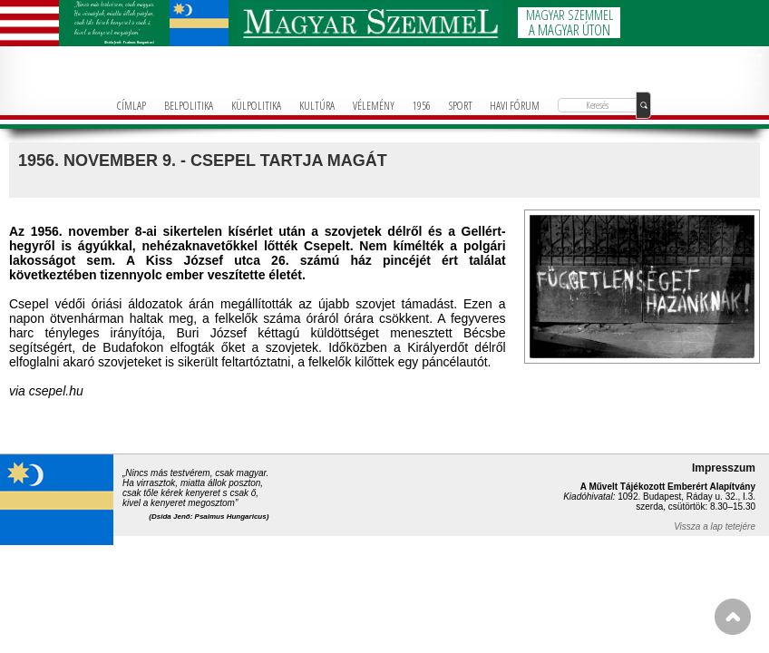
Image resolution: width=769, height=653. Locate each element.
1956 (422, 105)
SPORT (460, 105)
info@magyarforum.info (737, 83)
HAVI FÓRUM (515, 105)
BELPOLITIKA (188, 105)
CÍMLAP (131, 105)
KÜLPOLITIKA (256, 105)
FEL (733, 617)
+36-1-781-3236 (744, 73)
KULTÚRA (317, 105)
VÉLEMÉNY (373, 105)
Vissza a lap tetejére (714, 526)
